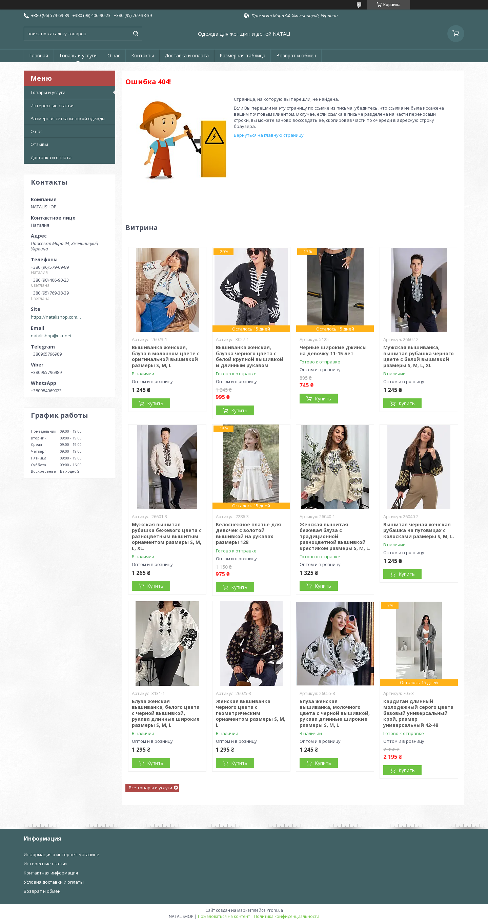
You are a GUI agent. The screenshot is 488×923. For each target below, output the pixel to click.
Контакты (142, 55)
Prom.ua (275, 910)
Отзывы (39, 144)
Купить (155, 403)
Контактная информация (51, 873)
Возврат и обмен (296, 55)
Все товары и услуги (150, 788)
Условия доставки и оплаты (54, 882)
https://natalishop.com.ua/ (56, 317)
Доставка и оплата (187, 55)
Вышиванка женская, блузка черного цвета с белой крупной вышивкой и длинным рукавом (249, 356)
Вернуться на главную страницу (269, 135)
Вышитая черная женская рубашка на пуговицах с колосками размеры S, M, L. (418, 530)
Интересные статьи (52, 105)
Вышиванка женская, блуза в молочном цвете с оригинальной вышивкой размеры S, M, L (166, 356)
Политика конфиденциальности (286, 916)
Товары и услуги (78, 55)
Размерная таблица (242, 55)
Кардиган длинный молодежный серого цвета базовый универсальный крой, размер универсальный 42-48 (418, 713)
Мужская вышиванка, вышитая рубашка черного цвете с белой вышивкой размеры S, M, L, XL (418, 356)
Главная (38, 55)
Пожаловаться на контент (224, 916)
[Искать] (135, 33)
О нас (113, 55)
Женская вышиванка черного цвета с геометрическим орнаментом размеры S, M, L (250, 713)
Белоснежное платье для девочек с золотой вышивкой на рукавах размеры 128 (248, 533)
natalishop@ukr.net (51, 335)
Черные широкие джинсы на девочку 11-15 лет (333, 350)
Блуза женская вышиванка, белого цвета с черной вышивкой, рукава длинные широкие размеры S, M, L (166, 713)
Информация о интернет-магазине (61, 854)
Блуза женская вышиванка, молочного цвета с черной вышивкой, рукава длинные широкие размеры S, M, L (335, 713)
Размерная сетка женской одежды (67, 118)
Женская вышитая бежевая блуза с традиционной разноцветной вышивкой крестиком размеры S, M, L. (335, 536)
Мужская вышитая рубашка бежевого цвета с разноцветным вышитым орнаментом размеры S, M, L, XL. (167, 536)
